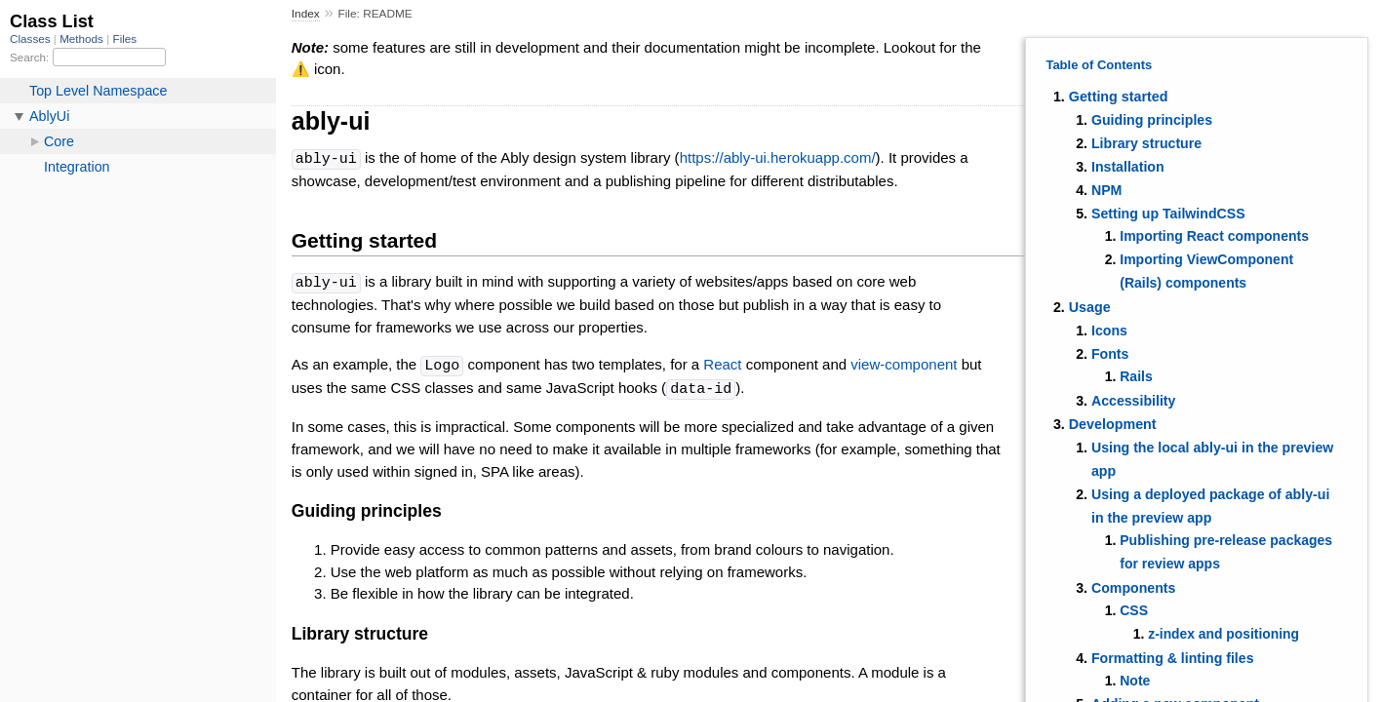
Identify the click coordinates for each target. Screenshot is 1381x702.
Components (1133, 588)
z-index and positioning (1223, 634)
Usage (1090, 307)
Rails (1136, 376)
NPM (1106, 190)
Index (306, 13)
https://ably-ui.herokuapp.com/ (778, 158)
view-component (903, 363)
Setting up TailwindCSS (1168, 213)
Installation (1127, 167)
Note (1135, 680)
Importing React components (1214, 236)
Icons (1109, 330)
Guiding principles (1151, 120)
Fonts (1110, 354)
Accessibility (1133, 401)
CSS (1134, 610)
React (722, 363)
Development (1113, 424)
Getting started (1118, 96)
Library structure (1146, 143)
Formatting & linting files (1172, 658)
